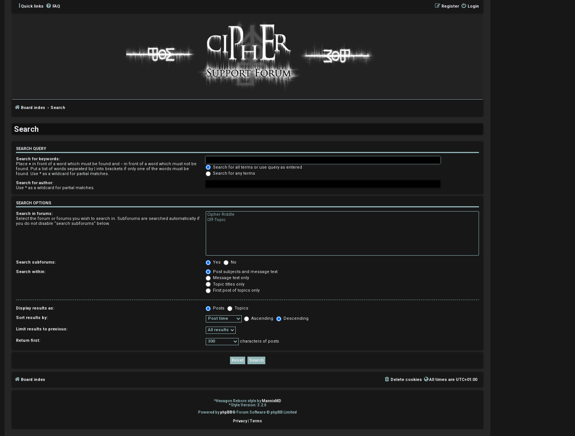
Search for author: (34, 182)
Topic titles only (225, 284)
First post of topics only (233, 290)
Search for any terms (230, 173)
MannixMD (271, 401)
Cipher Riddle (342, 214)
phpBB (226, 412)
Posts (215, 308)
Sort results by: (32, 317)
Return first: (28, 340)
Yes (213, 262)
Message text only (227, 277)
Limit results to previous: (42, 329)
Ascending (258, 318)
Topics (237, 308)
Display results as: (35, 308)
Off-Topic (342, 220)
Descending (292, 318)
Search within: (31, 271)
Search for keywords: (38, 158)
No (230, 262)
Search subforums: (36, 262)
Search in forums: (34, 213)
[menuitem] (53, 6)
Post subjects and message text (241, 271)
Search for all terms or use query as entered (254, 167)
